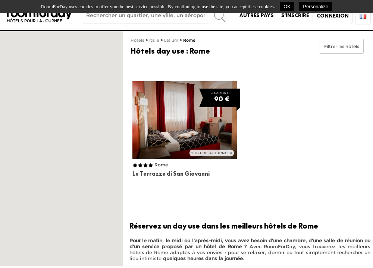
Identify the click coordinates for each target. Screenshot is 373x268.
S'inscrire (295, 15)
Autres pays (256, 15)
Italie (154, 40)
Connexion (333, 16)
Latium (171, 40)
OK (287, 6)
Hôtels (137, 40)
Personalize (315, 6)
